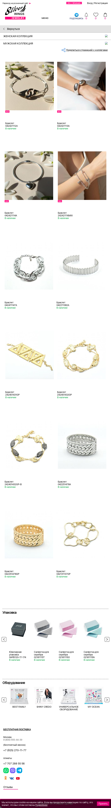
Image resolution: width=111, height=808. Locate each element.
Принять (103, 803)
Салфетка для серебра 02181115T (41, 655)
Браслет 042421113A (63, 124)
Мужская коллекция (57, 43)
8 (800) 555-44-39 (12, 739)
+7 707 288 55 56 (14, 763)
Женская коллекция (57, 36)
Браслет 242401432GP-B (13, 483)
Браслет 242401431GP (12, 393)
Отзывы (8, 787)
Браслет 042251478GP (12, 572)
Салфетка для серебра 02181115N (91, 655)
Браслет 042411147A (11, 303)
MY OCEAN (94, 706)
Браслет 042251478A (64, 483)
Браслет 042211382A (62, 303)
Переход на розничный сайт (15, 3)
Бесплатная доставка (17, 729)
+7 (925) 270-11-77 (14, 750)
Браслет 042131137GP (63, 572)
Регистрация (101, 3)
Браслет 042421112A (11, 124)
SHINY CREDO (44, 706)
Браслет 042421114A (11, 214)
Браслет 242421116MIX (65, 214)
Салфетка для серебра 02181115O (66, 655)
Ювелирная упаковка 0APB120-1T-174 (17, 655)
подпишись (76, 16)
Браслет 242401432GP (64, 393)
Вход (89, 3)
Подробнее (41, 805)
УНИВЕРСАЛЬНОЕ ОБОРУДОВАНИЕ (69, 708)
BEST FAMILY (19, 706)
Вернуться (11, 28)
